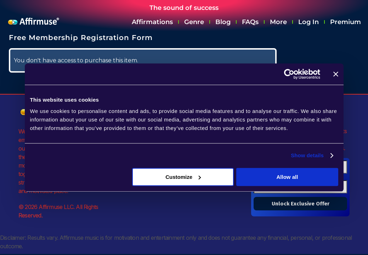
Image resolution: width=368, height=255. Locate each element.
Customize (183, 177)
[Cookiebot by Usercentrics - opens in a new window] (289, 74)
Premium (345, 22)
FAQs (250, 22)
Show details (307, 155)
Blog (223, 22)
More (278, 22)
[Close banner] (335, 74)
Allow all (287, 177)
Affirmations (152, 22)
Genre (194, 22)
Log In (308, 22)
